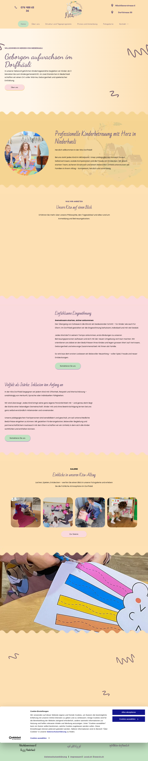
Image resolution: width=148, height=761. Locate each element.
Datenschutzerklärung (56, 750)
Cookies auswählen (38, 756)
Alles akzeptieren (129, 731)
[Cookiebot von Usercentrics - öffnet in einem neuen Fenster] (15, 756)
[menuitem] (23, 24)
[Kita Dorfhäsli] (26, 512)
